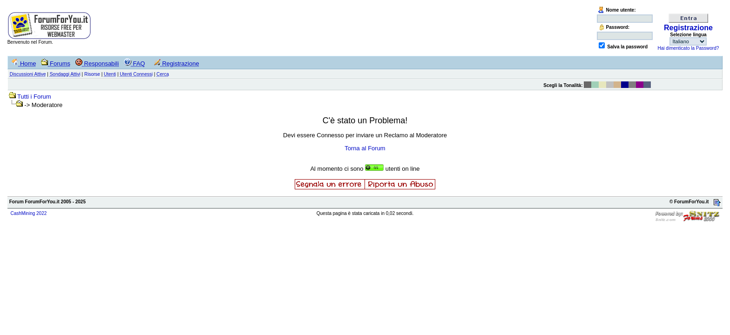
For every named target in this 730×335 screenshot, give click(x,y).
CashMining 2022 (28, 213)
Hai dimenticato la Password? (688, 48)
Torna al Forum (365, 148)
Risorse (92, 74)
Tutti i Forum (34, 96)
